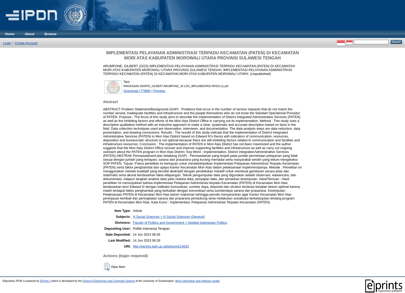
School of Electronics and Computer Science (108, 281)
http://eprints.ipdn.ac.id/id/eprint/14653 (161, 246)
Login (7, 43)
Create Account (26, 43)
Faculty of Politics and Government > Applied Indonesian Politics (180, 223)
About (29, 34)
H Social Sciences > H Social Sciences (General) (169, 217)
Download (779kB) (137, 91)
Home (9, 34)
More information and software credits (197, 281)
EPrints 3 (45, 281)
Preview (159, 91)
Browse (51, 34)
